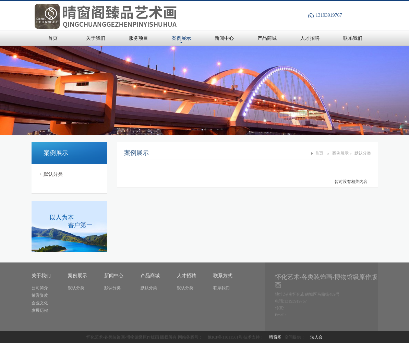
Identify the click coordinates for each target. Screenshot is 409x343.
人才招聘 (310, 38)
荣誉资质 (40, 295)
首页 (53, 38)
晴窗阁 (275, 337)
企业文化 (40, 303)
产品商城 (267, 38)
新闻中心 (224, 38)
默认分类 (53, 174)
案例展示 (181, 38)
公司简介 (40, 287)
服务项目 (138, 38)
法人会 (316, 337)
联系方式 (222, 275)
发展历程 (40, 310)
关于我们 (95, 38)
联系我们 (352, 38)
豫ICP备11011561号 (225, 337)
